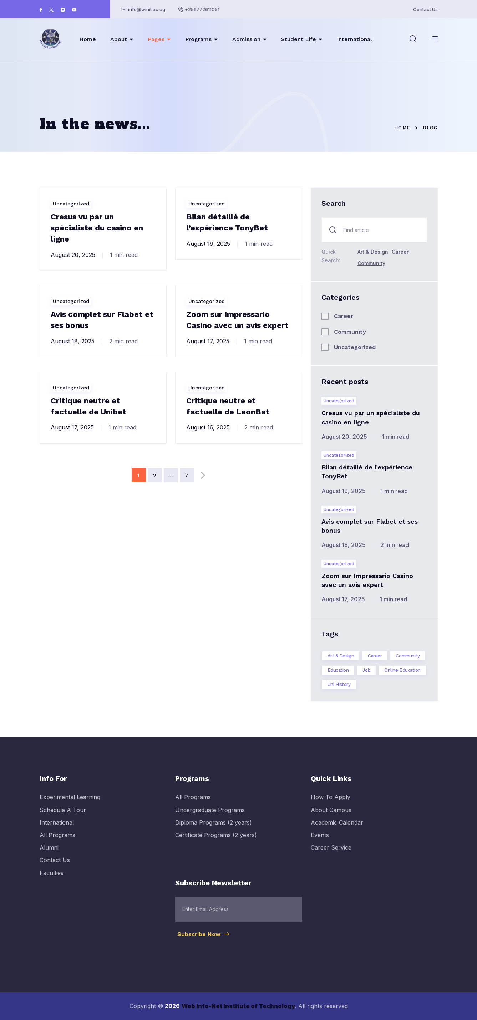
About (118, 39)
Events (320, 842)
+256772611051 (202, 9)
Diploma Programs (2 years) (213, 829)
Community (371, 263)
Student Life (298, 39)
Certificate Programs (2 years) (216, 842)
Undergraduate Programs (210, 817)
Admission (246, 39)
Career (400, 252)
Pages (156, 39)
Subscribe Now (203, 941)
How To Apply (330, 804)
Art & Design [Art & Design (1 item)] (341, 655)
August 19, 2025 (208, 243)
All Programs (57, 842)
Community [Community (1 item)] (408, 655)
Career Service (331, 855)
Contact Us (425, 9)
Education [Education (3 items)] (338, 670)
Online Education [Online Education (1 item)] (402, 670)
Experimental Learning (70, 804)
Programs (198, 39)
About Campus (331, 817)
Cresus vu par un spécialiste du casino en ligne (97, 227)
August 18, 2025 (73, 341)
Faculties (52, 880)
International (354, 39)
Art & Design (372, 252)
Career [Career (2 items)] (375, 655)
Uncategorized (71, 203)
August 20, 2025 (73, 254)
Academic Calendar (337, 829)
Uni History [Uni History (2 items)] (339, 684)
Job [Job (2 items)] (366, 670)
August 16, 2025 (208, 427)
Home (87, 39)
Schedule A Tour (63, 817)
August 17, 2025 (207, 341)
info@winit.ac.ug (146, 9)
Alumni (49, 855)
